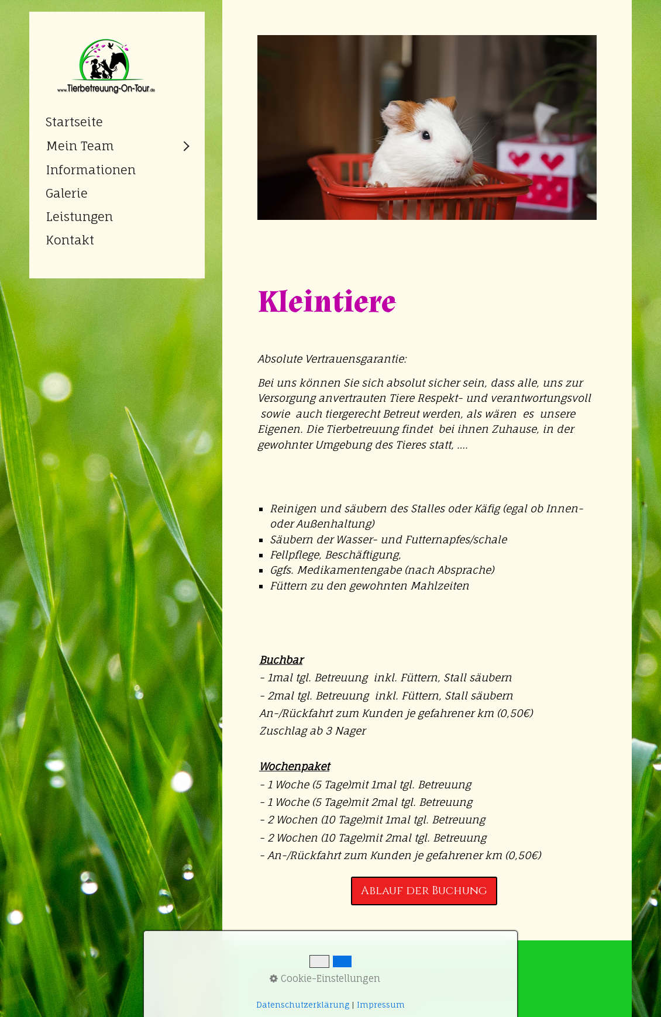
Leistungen (79, 216)
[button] (424, 891)
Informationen (91, 169)
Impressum (381, 1004)
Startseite (74, 121)
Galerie (67, 193)
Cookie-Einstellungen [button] (325, 978)
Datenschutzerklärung (302, 1004)
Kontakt (70, 239)
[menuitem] (117, 121)
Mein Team (80, 145)
